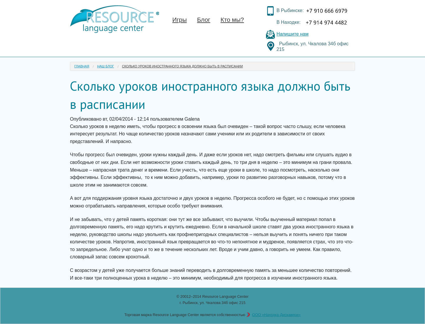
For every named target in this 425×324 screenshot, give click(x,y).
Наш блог (105, 66)
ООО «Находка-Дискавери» (276, 315)
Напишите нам (293, 33)
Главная (81, 66)
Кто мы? (232, 19)
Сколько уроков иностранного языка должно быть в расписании (182, 66)
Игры (179, 19)
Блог (203, 19)
